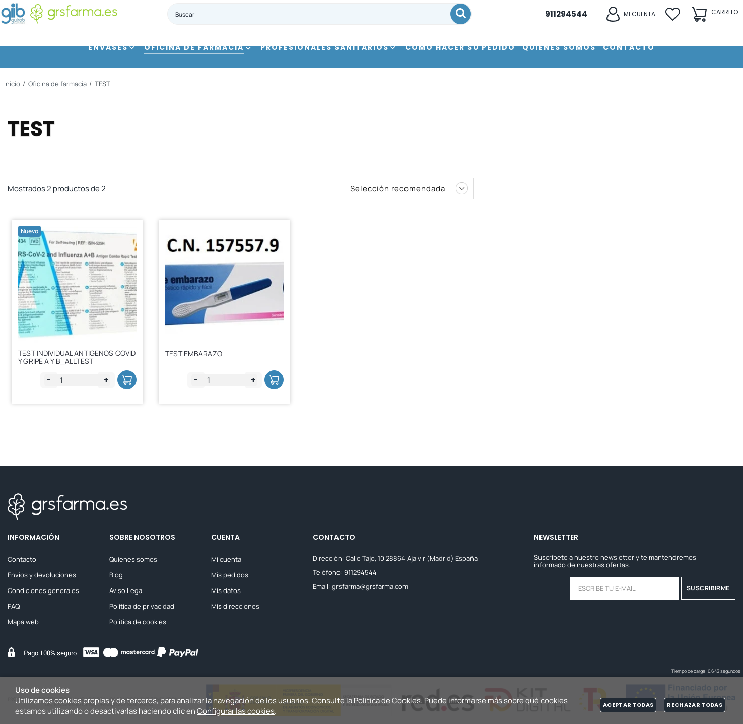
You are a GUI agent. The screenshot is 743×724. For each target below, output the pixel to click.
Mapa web (23, 621)
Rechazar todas (694, 705)
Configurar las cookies (236, 711)
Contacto (22, 559)
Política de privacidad (141, 606)
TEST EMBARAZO (197, 353)
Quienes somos (133, 559)
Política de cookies (137, 621)
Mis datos (226, 590)
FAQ (14, 606)
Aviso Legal (126, 590)
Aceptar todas (628, 705)
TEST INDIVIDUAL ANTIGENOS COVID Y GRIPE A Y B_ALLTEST (70, 355)
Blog (116, 574)
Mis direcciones (235, 606)
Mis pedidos (229, 574)
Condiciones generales (43, 590)
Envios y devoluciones (42, 574)
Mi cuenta (226, 559)
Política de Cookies (387, 700)
